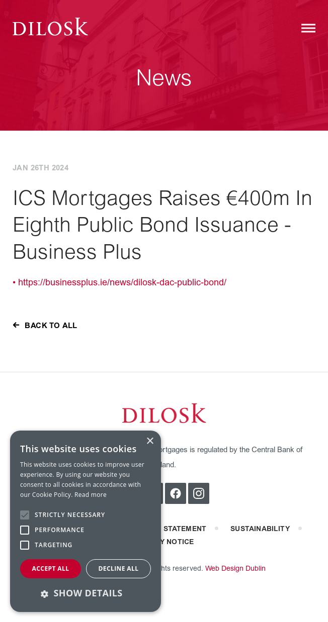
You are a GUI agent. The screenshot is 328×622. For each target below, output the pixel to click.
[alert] (85, 521)
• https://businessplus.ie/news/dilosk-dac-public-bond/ (119, 282)
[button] (85, 593)
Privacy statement (168, 529)
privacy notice (164, 542)
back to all (51, 326)
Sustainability (260, 529)
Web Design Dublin (235, 568)
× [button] (149, 441)
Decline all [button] (119, 568)
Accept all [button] (50, 568)
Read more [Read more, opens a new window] (90, 494)
